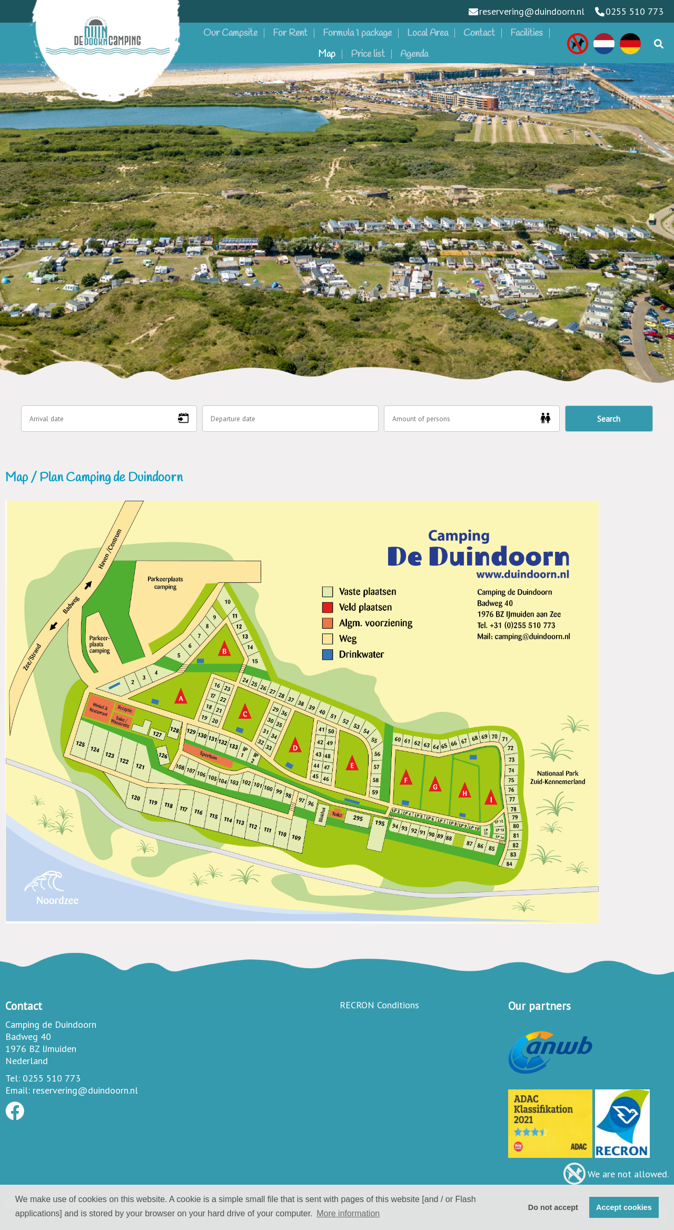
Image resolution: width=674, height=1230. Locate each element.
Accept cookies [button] (624, 1207)
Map (326, 54)
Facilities (526, 33)
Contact (479, 33)
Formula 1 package (357, 33)
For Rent (290, 33)
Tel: (12, 1078)
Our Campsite (230, 33)
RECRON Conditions (379, 1005)
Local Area (427, 33)
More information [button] (348, 1213)
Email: (17, 1090)
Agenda (414, 54)
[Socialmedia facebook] (14, 1114)
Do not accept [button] (553, 1207)
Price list (368, 54)
